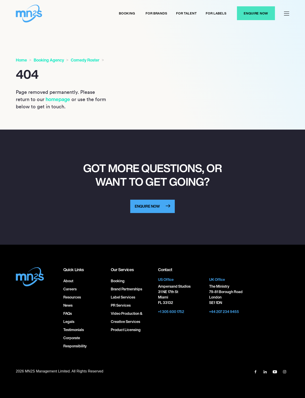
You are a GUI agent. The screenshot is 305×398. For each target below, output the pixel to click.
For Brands (156, 13)
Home (21, 60)
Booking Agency (49, 60)
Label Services (123, 297)
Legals (68, 321)
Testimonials (73, 329)
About (68, 281)
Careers (70, 289)
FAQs (67, 313)
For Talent (186, 13)
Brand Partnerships (126, 289)
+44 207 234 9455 (224, 311)
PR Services (121, 305)
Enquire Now (256, 13)
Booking (127, 13)
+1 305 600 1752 (171, 311)
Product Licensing (126, 329)
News (68, 305)
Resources (72, 297)
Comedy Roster (85, 60)
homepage (58, 99)
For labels (216, 13)
